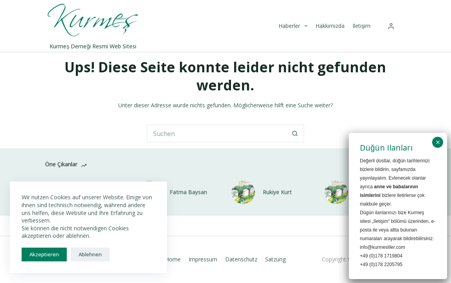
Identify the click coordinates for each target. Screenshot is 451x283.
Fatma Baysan (188, 192)
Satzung (275, 259)
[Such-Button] (295, 133)
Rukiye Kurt (277, 192)
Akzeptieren (44, 254)
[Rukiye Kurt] (243, 192)
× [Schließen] (438, 142)
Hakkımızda (330, 25)
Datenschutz (241, 259)
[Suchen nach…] (216, 133)
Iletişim (361, 25)
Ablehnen (90, 254)
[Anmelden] (391, 26)
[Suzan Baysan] (336, 192)
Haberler (294, 26)
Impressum (203, 259)
